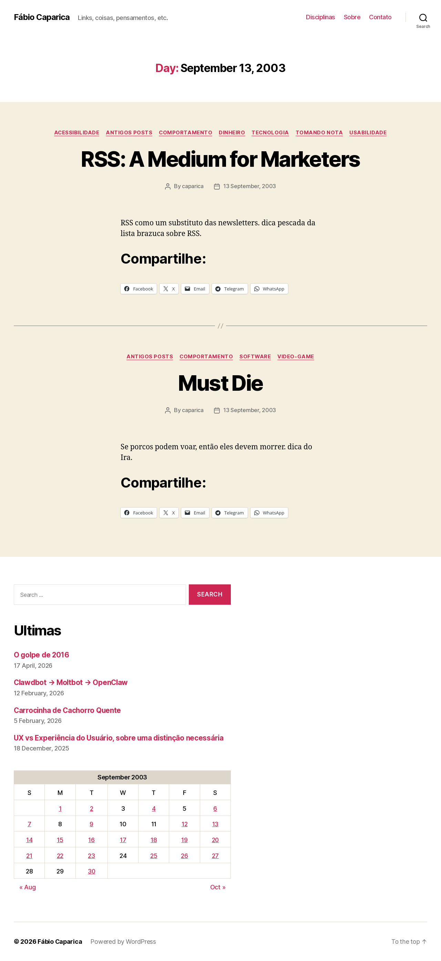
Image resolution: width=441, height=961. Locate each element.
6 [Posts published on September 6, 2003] (215, 808)
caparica (193, 186)
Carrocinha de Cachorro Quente (68, 710)
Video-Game (297, 357)
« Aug (27, 887)
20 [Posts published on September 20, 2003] (214, 840)
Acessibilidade (75, 133)
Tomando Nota (321, 133)
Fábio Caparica (42, 17)
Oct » (218, 887)
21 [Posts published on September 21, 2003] (29, 855)
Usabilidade (370, 133)
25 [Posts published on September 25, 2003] (153, 855)
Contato (380, 17)
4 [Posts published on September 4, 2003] (153, 808)
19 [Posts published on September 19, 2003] (184, 840)
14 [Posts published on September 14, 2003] (29, 840)
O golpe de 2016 (42, 655)
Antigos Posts (128, 133)
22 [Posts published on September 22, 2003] (59, 855)
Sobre (352, 17)
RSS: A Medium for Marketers (220, 159)
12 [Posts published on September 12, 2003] (183, 824)
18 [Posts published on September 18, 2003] (153, 840)
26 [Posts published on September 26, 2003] (183, 855)
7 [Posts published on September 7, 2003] (29, 824)
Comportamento (185, 133)
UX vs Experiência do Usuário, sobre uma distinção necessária (121, 738)
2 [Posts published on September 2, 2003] (91, 808)
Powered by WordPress (124, 941)
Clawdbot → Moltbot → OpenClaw (72, 682)
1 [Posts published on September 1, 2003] (59, 808)
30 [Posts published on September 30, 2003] (91, 871)
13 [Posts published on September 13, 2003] (215, 824)
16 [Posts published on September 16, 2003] (91, 840)
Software (255, 357)
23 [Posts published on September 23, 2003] (91, 855)
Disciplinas (320, 17)
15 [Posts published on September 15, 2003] (59, 840)
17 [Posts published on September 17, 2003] (123, 840)
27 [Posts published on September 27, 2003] (214, 855)
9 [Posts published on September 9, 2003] (91, 824)
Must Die (220, 383)
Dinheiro (232, 133)
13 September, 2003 (249, 186)
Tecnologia (271, 133)
